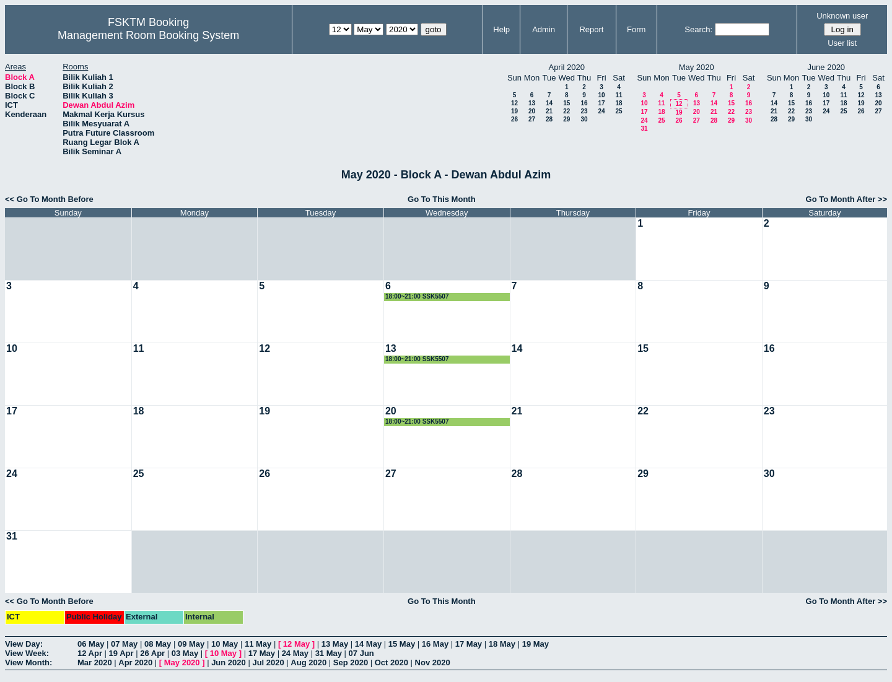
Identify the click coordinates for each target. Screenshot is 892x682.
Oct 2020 (391, 662)
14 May (368, 644)
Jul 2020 (268, 662)
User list (842, 43)
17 (601, 103)
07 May (124, 644)
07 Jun (361, 653)
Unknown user (842, 15)
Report (591, 29)
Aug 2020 (308, 662)
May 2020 (182, 662)
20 (531, 111)
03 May (185, 653)
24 (601, 111)
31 (644, 128)
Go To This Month (442, 199)
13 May (334, 644)
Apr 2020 (135, 662)
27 (531, 119)
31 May (328, 653)
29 (566, 119)
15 (566, 103)
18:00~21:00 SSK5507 (417, 296)
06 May (90, 644)
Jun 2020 (228, 662)
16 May (435, 644)
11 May (258, 644)
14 (549, 103)
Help (501, 29)
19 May (535, 644)
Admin (543, 29)
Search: (698, 29)
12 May (296, 644)
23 (583, 111)
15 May (401, 644)
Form (636, 29)
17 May (468, 644)
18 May (502, 644)
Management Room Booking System (148, 35)
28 (549, 119)
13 (531, 103)
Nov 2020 (432, 662)
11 (618, 95)
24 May (295, 653)
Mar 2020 (94, 662)
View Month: (28, 662)
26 (514, 119)
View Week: (27, 653)
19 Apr (121, 653)
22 (566, 111)
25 (618, 111)
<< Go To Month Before (49, 199)
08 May (157, 644)
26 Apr (152, 653)
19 (514, 111)
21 (549, 111)
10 (601, 95)
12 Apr (89, 653)
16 (583, 103)
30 (583, 119)
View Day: (24, 644)
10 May (224, 644)
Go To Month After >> (846, 199)
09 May (191, 644)
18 (618, 103)
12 (514, 103)
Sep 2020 (350, 662)
